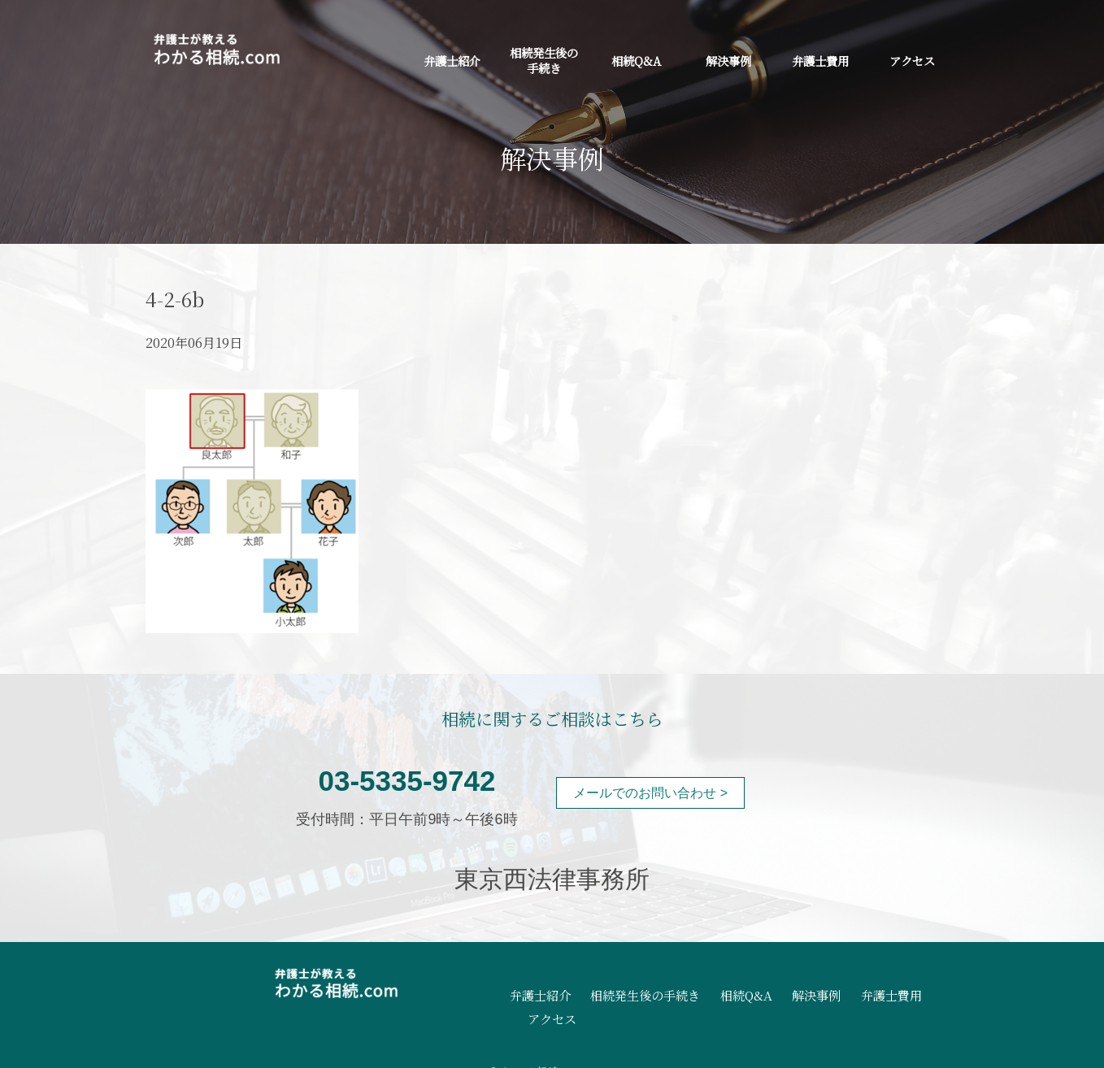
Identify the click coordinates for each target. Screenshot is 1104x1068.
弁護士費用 (820, 60)
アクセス (912, 60)
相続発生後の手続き (544, 60)
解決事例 (728, 60)
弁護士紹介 (452, 60)
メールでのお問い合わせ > (650, 793)
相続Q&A (636, 60)
